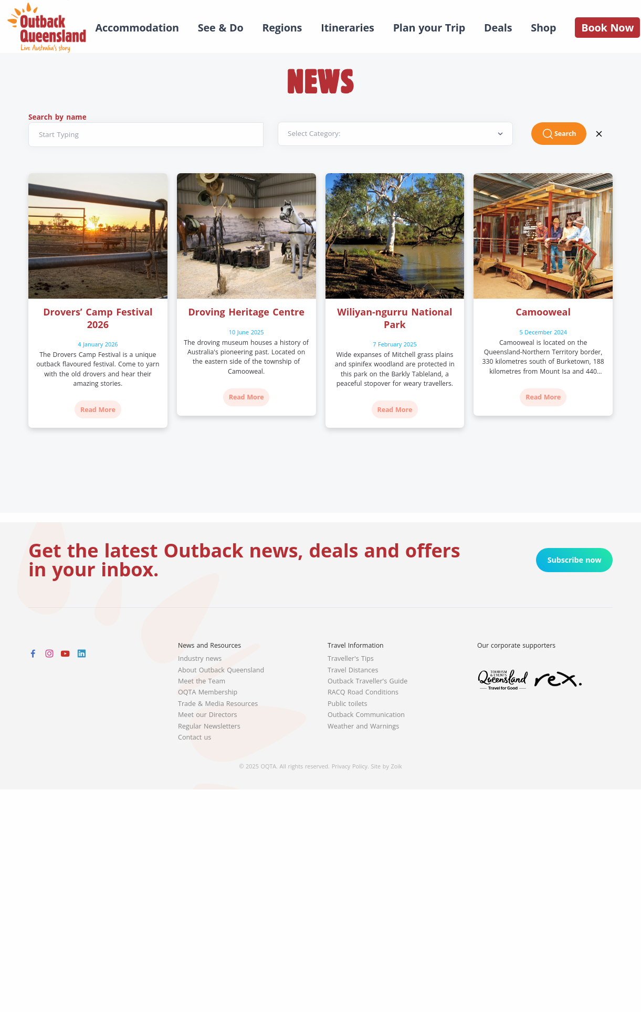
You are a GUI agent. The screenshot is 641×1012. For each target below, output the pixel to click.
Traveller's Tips (351, 658)
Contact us (194, 737)
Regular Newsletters (209, 726)
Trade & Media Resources (218, 703)
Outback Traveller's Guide (367, 681)
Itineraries (347, 27)
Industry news (200, 658)
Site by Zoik (386, 766)
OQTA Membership (207, 692)
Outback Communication (366, 714)
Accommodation (137, 27)
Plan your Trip (429, 27)
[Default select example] (395, 134)
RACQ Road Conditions (363, 692)
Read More (97, 409)
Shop (543, 27)
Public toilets (347, 703)
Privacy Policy (349, 766)
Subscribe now (575, 560)
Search (559, 134)
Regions (282, 27)
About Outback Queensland (221, 670)
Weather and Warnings (363, 726)
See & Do (221, 27)
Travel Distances (353, 670)
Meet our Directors (207, 714)
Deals (498, 27)
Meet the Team (201, 681)
